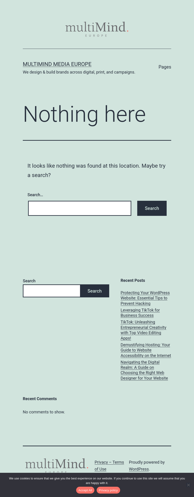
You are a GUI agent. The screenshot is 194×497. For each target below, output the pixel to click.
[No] (188, 485)
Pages (164, 67)
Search (29, 280)
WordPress (139, 469)
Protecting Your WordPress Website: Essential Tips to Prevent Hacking (145, 298)
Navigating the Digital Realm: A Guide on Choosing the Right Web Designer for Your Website (144, 370)
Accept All (85, 490)
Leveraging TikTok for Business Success (140, 313)
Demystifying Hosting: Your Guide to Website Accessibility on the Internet (146, 350)
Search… (35, 194)
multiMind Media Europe (57, 64)
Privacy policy (108, 490)
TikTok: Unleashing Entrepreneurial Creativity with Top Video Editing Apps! (143, 330)
